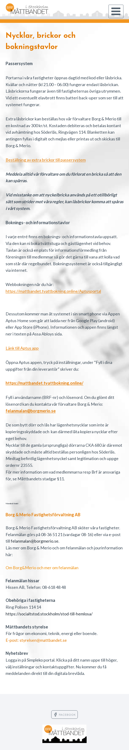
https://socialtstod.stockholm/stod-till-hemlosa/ (49, 613)
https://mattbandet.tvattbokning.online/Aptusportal (53, 291)
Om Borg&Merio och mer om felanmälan (42, 567)
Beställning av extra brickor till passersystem (46, 159)
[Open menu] (116, 11)
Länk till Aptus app (22, 348)
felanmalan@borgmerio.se (34, 541)
